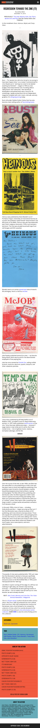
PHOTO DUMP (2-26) (8, 667)
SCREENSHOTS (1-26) (8, 678)
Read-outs (7, 624)
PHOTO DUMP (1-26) (8, 676)
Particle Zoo (22, 362)
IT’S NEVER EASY (7, 664)
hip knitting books (28, 102)
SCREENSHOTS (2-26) (8, 670)
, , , (22, 596)
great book (23, 289)
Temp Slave (30, 636)
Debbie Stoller (12, 634)
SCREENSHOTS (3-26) (8, 659)
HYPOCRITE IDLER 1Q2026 (10, 656)
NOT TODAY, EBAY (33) (9, 662)
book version (29, 423)
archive (25, 291)
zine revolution (12, 638)
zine (5, 638)
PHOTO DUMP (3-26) (8, 653)
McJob (14, 636)
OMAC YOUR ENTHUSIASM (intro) (12, 650)
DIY (18, 634)
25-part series (11, 601)
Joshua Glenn (24, 694)
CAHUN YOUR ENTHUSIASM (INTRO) (13, 687)
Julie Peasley (8, 636)
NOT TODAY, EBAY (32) (9, 673)
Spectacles (14, 624)
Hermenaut (30, 634)
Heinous (23, 634)
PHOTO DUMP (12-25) (9, 690)
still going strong (15, 97)
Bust (5, 634)
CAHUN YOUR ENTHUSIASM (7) (12, 681)
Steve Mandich (21, 636)
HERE (14, 612)
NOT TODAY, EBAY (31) (9, 684)
